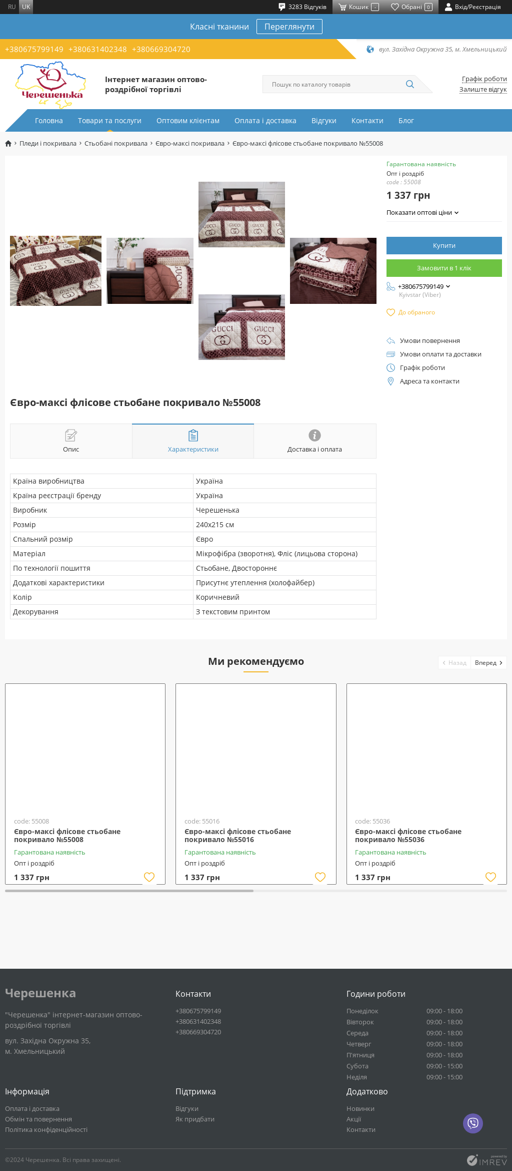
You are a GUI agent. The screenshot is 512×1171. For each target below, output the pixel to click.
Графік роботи (484, 79)
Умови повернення (430, 340)
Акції (353, 1119)
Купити (444, 245)
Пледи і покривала (48, 143)
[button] (454, 662)
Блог (406, 120)
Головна (49, 120)
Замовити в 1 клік (444, 267)
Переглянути (289, 26)
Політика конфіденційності (46, 1129)
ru (12, 7)
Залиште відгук (483, 89)
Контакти (368, 120)
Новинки (360, 1108)
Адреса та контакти (430, 381)
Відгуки (324, 120)
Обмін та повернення (38, 1119)
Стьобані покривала (116, 143)
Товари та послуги (110, 120)
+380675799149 (34, 49)
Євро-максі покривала (190, 143)
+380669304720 (161, 49)
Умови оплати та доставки (441, 354)
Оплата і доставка (265, 120)
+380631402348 (97, 49)
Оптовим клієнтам (188, 120)
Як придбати (195, 1119)
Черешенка (40, 993)
